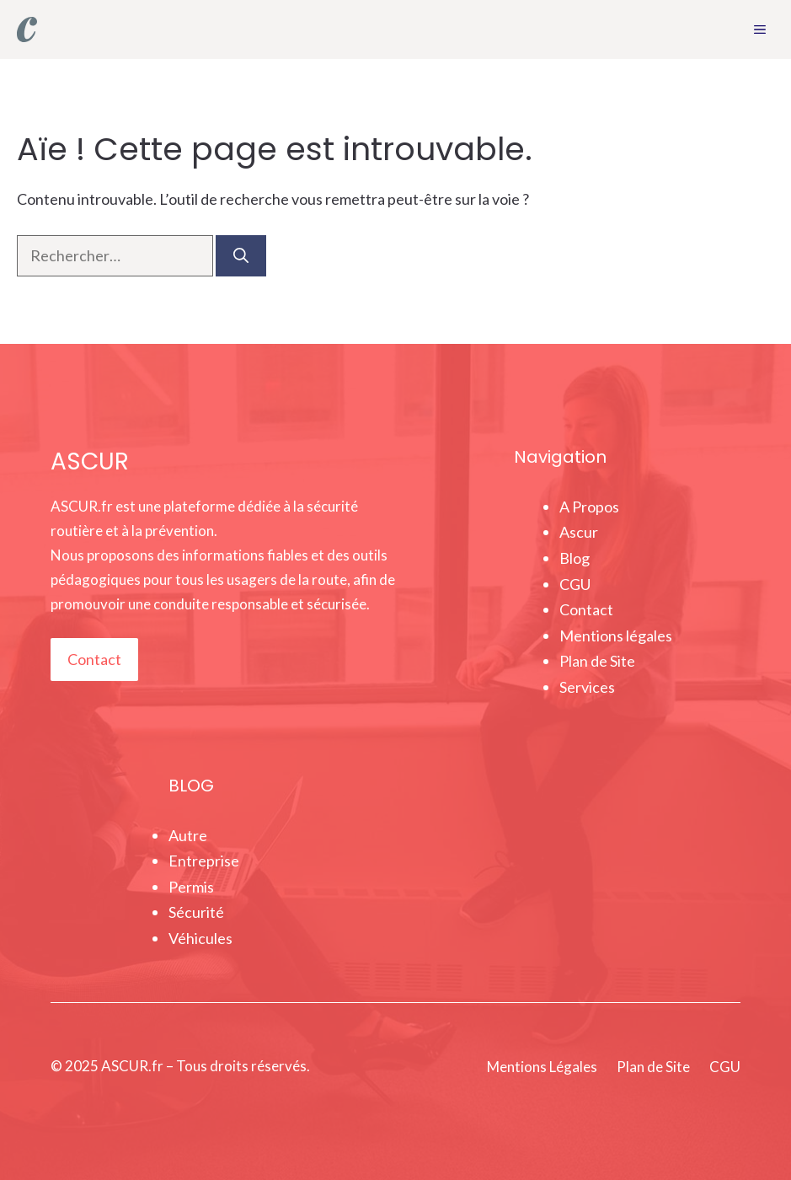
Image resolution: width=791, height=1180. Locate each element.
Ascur (578, 532)
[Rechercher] (241, 255)
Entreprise (203, 860)
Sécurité (196, 912)
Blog (574, 558)
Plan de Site (597, 661)
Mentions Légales (542, 1066)
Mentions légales (615, 635)
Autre (187, 835)
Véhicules (200, 938)
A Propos (589, 506)
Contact (94, 659)
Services (587, 687)
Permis (191, 886)
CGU (575, 584)
